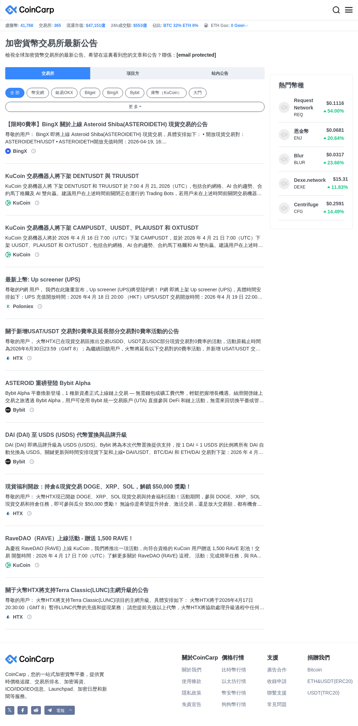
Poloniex (23, 306)
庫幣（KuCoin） (166, 92)
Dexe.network (310, 180)
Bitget (90, 92)
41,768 (26, 25)
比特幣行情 (234, 669)
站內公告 (220, 73)
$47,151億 (95, 25)
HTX (18, 358)
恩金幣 (301, 131)
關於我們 (191, 669)
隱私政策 (191, 693)
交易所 (48, 73)
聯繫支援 (277, 693)
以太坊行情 (234, 681)
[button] (59, 710)
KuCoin (21, 203)
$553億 (140, 25)
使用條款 (191, 681)
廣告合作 (277, 669)
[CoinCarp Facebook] (22, 710)
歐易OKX (64, 92)
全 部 (15, 92)
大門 (197, 92)
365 (57, 25)
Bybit (134, 92)
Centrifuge (306, 204)
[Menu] (348, 10)
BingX (113, 92)
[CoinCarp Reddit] (36, 710)
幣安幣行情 (234, 693)
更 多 (133, 106)
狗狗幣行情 (234, 704)
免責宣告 (191, 704)
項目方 (133, 73)
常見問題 (277, 704)
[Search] (336, 10)
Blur (299, 155)
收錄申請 (277, 681)
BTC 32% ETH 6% (180, 25)
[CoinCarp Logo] (31, 10)
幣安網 (37, 92)
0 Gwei (240, 25)
